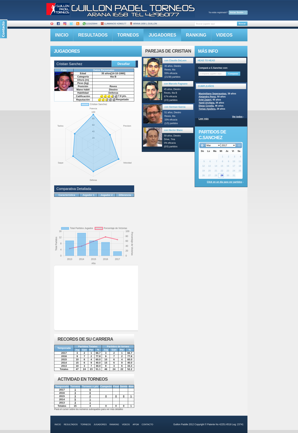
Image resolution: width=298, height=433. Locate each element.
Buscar (242, 23)
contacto (147, 424)
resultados (93, 35)
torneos (128, 35)
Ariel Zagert (205, 99)
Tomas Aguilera (207, 109)
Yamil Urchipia (206, 102)
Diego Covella (206, 105)
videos (224, 35)
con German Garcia (174, 107)
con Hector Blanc (173, 130)
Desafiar (123, 63)
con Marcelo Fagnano (175, 83)
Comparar (233, 74)
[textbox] (216, 24)
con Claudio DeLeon (175, 60)
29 (222, 175)
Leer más (204, 118)
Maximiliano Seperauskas (212, 93)
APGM (136, 424)
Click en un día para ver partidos (224, 182)
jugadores (162, 35)
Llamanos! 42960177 (113, 23)
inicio (61, 35)
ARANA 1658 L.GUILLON (143, 23)
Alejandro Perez (207, 96)
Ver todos (237, 116)
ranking (196, 35)
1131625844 (90, 23)
